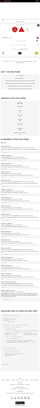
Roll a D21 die (29, 61)
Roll (38, 25)
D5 (26, 19)
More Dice (17, 21)
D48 (31, 19)
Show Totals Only (5, 37)
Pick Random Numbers (20, 62)
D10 (14, 19)
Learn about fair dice (20, 384)
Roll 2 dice (12, 61)
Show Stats (10, 37)
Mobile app (22, 21)
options (3, 53)
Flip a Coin (35, 61)
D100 (23, 19)
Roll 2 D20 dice (17, 61)
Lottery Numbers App (10, 393)
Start (36, 53)
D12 (17, 19)
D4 (6, 19)
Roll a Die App (17, 393)
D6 (9, 19)
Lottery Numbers (21, 388)
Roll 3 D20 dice (23, 61)
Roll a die (3, 19)
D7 (28, 19)
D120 (37, 19)
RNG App (32, 393)
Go (19, 53)
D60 (34, 19)
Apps (37, 1)
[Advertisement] (20, 10)
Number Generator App (25, 393)
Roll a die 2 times (6, 61)
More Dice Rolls (12, 384)
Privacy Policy (27, 384)
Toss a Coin (27, 388)
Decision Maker (14, 388)
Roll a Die (7, 1)
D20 (20, 19)
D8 (11, 19)
